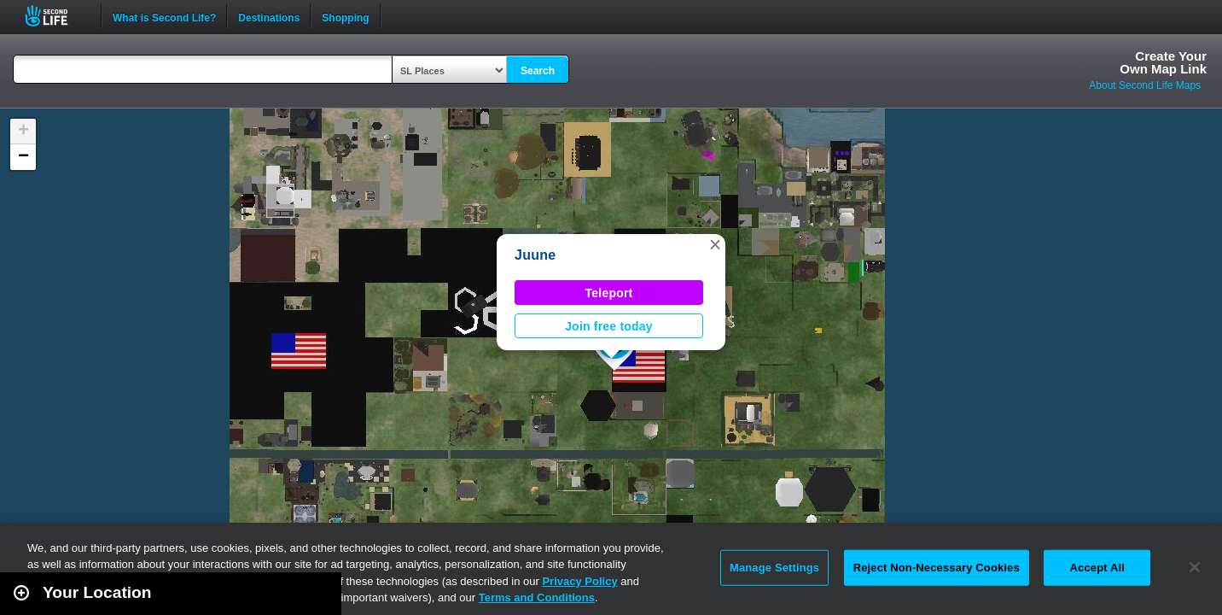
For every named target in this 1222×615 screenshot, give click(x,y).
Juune (535, 255)
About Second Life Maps (1145, 85)
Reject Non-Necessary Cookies (936, 567)
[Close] (1194, 567)
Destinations (269, 16)
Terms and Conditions (537, 597)
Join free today (609, 326)
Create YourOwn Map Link (1163, 62)
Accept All (1097, 567)
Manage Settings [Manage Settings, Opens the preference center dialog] (774, 567)
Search (538, 71)
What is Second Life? (164, 16)
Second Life (56, 15)
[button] (715, 244)
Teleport (609, 293)
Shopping (345, 16)
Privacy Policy (579, 581)
